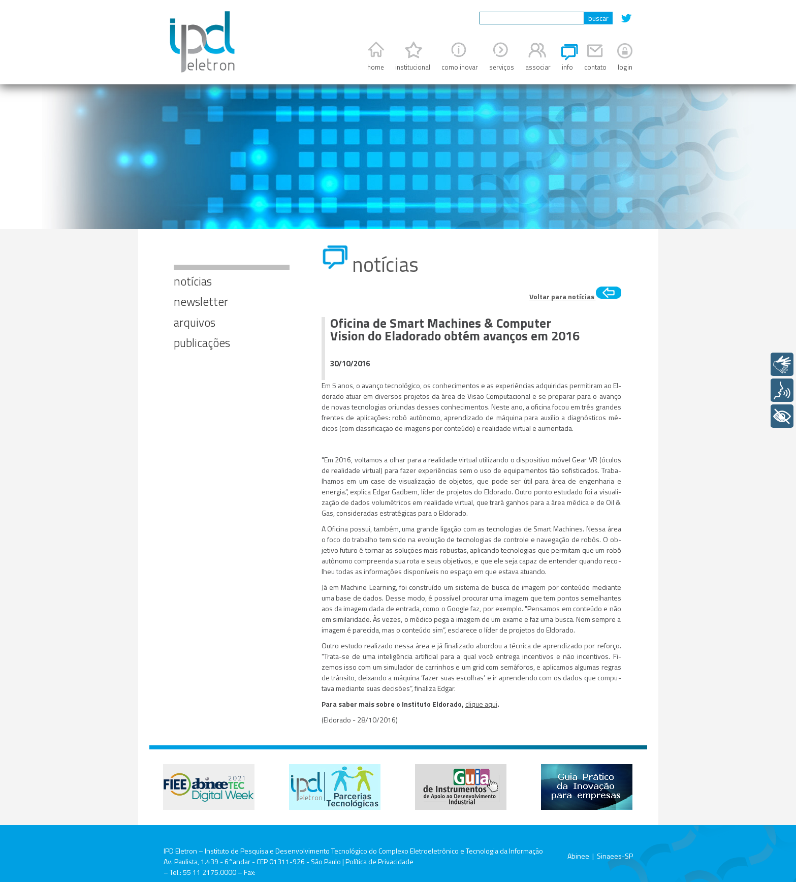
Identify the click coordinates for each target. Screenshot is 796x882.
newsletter (201, 301)
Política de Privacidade (379, 861)
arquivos (194, 322)
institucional (412, 67)
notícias (193, 281)
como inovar (459, 67)
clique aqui (481, 704)
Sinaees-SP (615, 855)
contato (595, 67)
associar (538, 67)
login (625, 67)
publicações (202, 342)
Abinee (578, 855)
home (375, 67)
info (567, 67)
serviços (501, 67)
